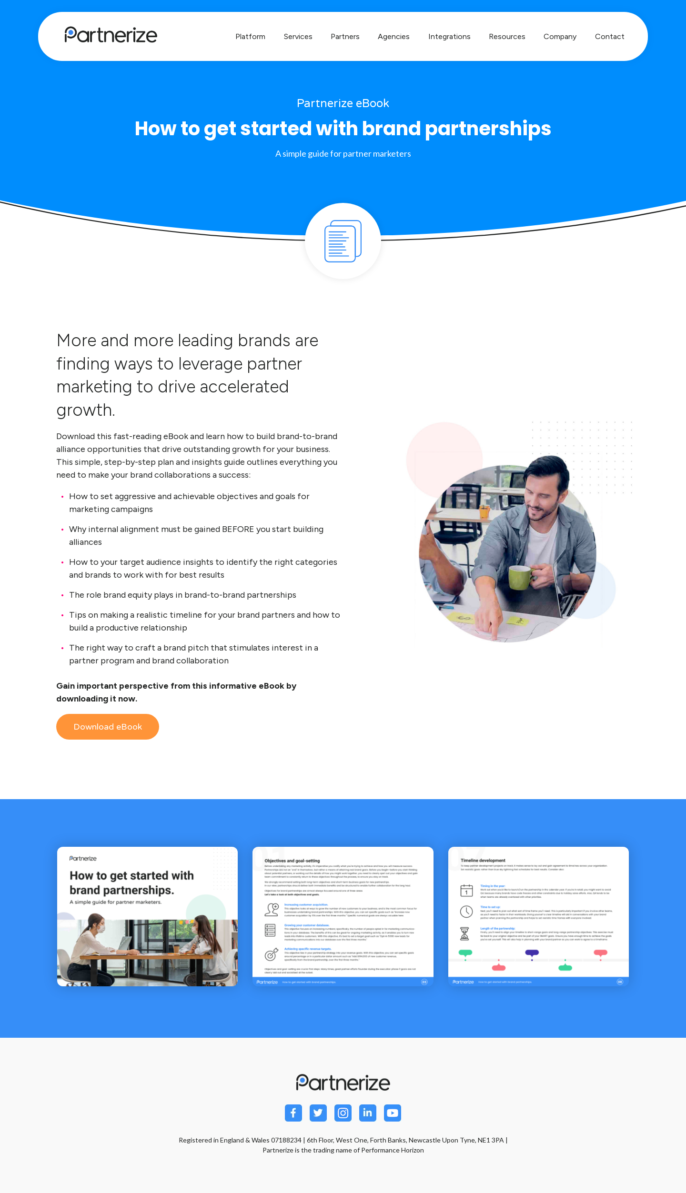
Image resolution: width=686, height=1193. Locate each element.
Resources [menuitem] (507, 36)
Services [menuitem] (298, 36)
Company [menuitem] (560, 36)
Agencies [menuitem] (394, 36)
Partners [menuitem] (345, 36)
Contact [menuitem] (610, 36)
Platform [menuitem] (250, 36)
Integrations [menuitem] (449, 36)
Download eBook (107, 727)
